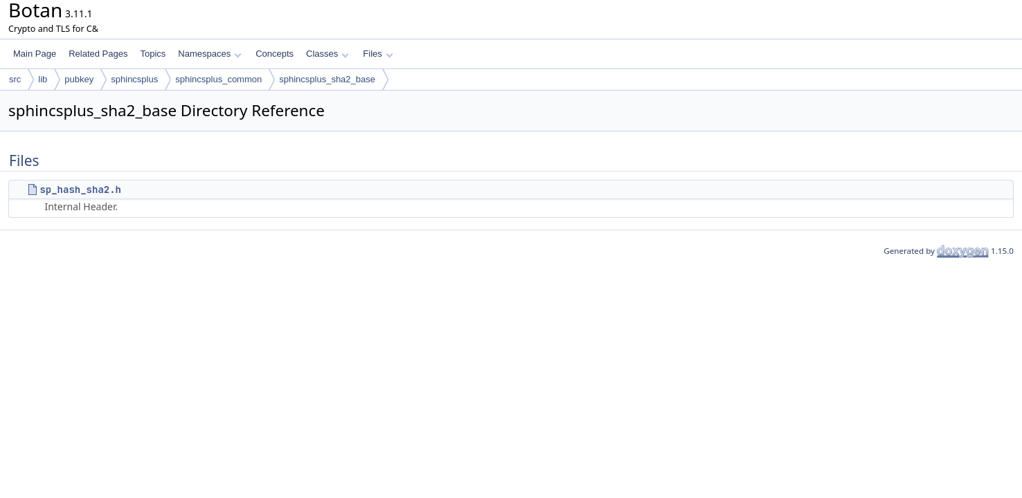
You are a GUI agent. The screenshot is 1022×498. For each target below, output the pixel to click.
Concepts (275, 53)
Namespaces (209, 53)
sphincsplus (134, 79)
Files (378, 53)
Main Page (34, 53)
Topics (152, 53)
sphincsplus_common (218, 79)
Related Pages (98, 53)
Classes (327, 53)
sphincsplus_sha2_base (327, 79)
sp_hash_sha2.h (80, 189)
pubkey (78, 79)
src (15, 79)
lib (42, 79)
